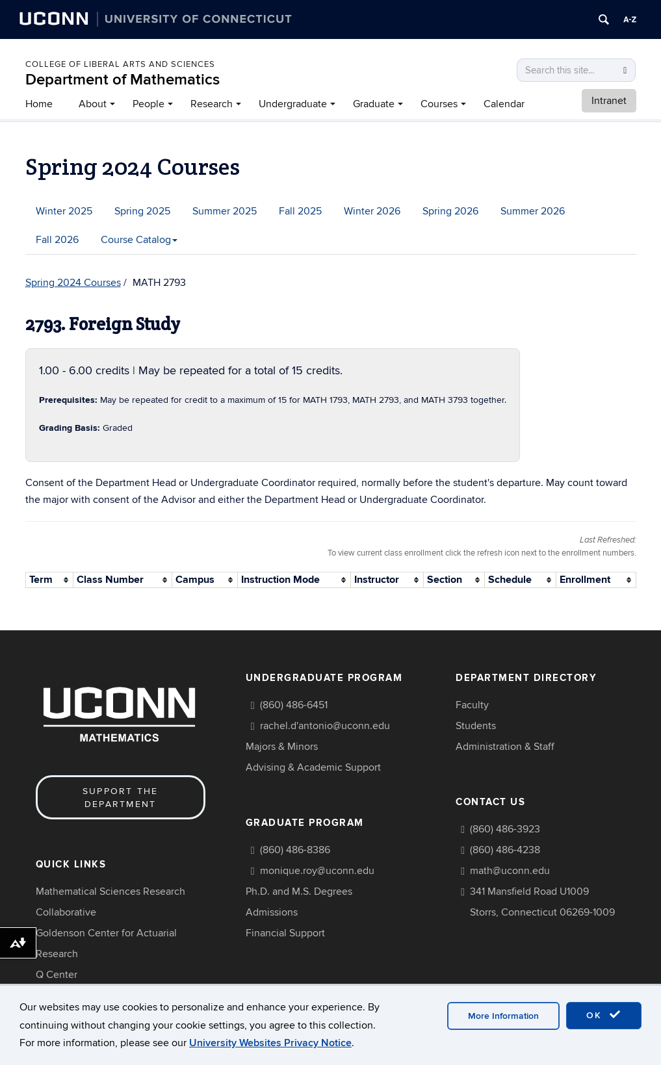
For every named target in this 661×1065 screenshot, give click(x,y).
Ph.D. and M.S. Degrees (299, 891)
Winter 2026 (372, 211)
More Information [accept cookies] (503, 1015)
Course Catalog (139, 239)
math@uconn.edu (510, 870)
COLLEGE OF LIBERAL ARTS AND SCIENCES (120, 64)
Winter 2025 (64, 211)
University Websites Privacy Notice (270, 1042)
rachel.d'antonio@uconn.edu (325, 725)
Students (476, 725)
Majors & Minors (282, 746)
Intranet (609, 100)
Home (39, 103)
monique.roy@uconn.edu (317, 870)
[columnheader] (49, 579)
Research (211, 103)
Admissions (272, 912)
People (148, 103)
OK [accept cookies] (603, 1015)
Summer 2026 (532, 211)
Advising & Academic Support (313, 767)
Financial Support (285, 933)
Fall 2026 (57, 239)
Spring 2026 (450, 211)
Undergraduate (293, 103)
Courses (439, 103)
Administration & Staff (505, 746)
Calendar (504, 103)
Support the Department (121, 798)
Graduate (374, 103)
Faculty (472, 705)
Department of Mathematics (122, 79)
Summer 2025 (224, 211)
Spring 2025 (142, 211)
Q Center (56, 974)
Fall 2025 (300, 211)
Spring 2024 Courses (73, 282)
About (93, 103)
